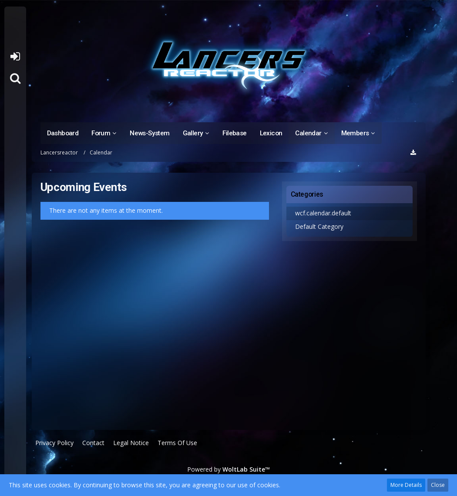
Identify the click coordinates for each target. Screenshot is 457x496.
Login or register (15, 56)
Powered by (228, 469)
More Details (406, 485)
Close (438, 485)
